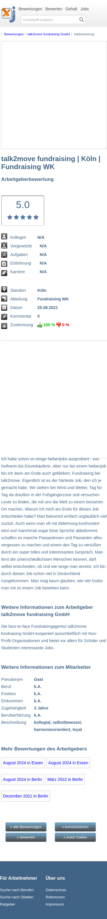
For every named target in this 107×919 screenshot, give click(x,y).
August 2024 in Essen (23, 762)
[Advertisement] (53, 95)
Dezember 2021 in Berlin (25, 796)
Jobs (84, 9)
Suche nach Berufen (17, 890)
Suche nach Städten (16, 897)
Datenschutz (56, 890)
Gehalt (71, 9)
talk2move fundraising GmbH (48, 34)
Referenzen (55, 897)
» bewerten (26, 837)
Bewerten (53, 9)
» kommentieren (75, 827)
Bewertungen (30, 9)
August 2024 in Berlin (22, 779)
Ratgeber (7, 904)
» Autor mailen (75, 837)
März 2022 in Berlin (65, 779)
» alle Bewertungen (26, 827)
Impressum (55, 904)
